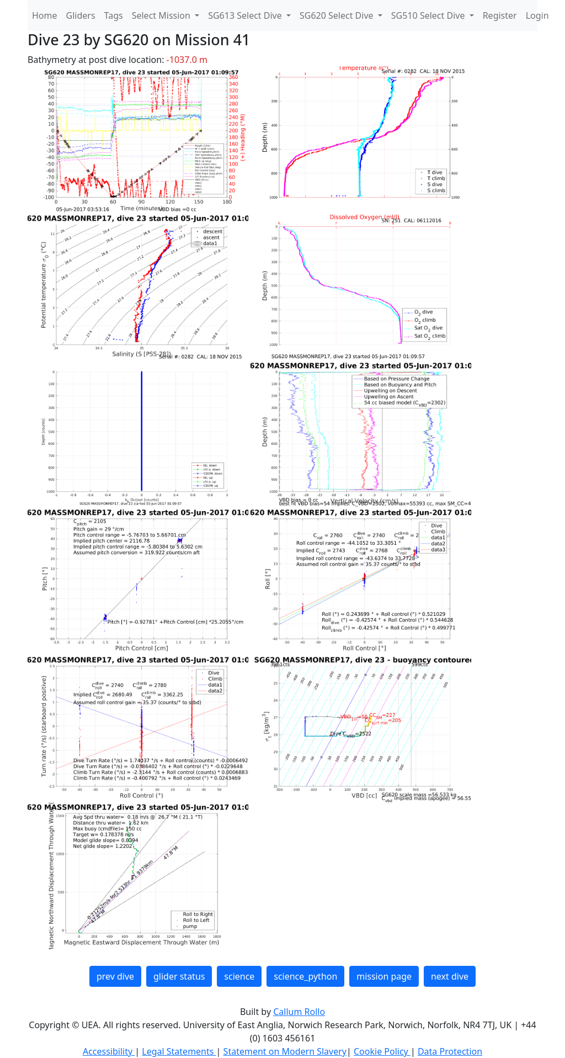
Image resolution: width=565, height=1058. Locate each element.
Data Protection (450, 1051)
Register (500, 15)
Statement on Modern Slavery (285, 1051)
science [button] (239, 976)
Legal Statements (179, 1051)
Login (537, 15)
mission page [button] (384, 976)
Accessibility (109, 1051)
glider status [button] (179, 976)
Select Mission (162, 15)
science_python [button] (305, 976)
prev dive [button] (115, 976)
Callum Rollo (299, 1012)
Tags (113, 15)
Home (44, 15)
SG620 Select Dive (338, 15)
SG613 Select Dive (246, 15)
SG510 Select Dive (429, 15)
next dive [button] (449, 976)
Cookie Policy (382, 1051)
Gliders (80, 15)
